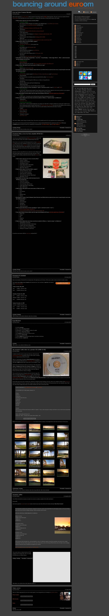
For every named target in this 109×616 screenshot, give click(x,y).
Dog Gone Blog (79, 128)
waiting (87, 112)
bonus (88, 91)
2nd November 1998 (39, 53)
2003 (20, 609)
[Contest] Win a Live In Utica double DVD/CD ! (28, 133)
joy (87, 100)
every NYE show (36, 50)
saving (91, 107)
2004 (80, 88)
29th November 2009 (32, 47)
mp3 (30, 490)
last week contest (25, 16)
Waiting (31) (78, 41)
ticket (81, 110)
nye (92, 104)
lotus (92, 101)
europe (82, 96)
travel (92, 111)
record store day (83, 107)
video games (80, 112)
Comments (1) (68, 314)
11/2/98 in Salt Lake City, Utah (47, 105)
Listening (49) (78, 28)
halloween (26, 316)
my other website (54, 592)
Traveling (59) (78, 39)
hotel (84, 98)
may (79, 103)
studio (37, 490)
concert (31, 129)
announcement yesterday (17, 355)
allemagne (84, 89)
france (85, 97)
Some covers (17, 588)
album (16, 583)
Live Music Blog (79, 119)
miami (87, 103)
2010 (76, 56)
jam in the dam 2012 (81, 100)
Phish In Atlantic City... (81, 125)
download (47, 490)
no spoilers (23, 503)
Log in (85, 135)
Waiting (14, 558)
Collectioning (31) (79, 27)
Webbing (19, 314)
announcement (78, 91)
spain (91, 109)
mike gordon (92, 103)
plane (78, 107)
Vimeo (60, 122)
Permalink (62, 127)
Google (37, 154)
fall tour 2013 (91, 96)
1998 (13, 490)
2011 (75, 54)
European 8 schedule (19, 275)
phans (82, 106)
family (76, 97)
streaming (35, 316)
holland (80, 98)
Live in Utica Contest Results (22, 12)
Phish (28, 138)
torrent (44, 490)
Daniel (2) (78, 65)
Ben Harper (35, 74)
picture (91, 106)
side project (85, 109)
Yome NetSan (16, 13)
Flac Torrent (39, 387)
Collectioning (15, 488)
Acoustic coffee (17, 494)
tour (89, 111)
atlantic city (84, 91)
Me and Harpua (79, 130)
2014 (76, 50)
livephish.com (87, 101)
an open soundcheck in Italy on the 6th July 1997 (42, 39)
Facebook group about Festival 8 (27, 421)
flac (39, 490)
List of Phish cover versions (52, 23)
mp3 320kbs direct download (30, 387)
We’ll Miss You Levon (81, 126)
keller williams (77, 101)
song (35, 490)
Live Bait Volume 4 (56, 124)
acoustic (17, 316)
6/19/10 (60, 87)
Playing (18, 127)
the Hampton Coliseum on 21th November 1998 (32, 28)
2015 (76, 49)
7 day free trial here (19, 283)
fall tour (86, 95)
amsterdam (89, 89)
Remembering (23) (79, 32)
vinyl (84, 112)
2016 (76, 47)
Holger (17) (78, 63)
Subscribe (86, 12)
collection (79, 92)
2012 (76, 53)
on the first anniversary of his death (56, 93)
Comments (93, 12)
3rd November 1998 (31, 360)
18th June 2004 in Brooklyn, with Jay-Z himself (34, 30)
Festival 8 (14, 356)
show (20, 129)
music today (83, 104)
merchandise (83, 103)
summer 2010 (77, 110)
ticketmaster (85, 110)
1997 (75, 88)
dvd (21, 129)
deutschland (81, 94)
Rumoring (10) (79, 35)
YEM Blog (78, 117)
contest (25, 129)
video (26, 583)
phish (14, 129)
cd (18, 490)
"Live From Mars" (49, 76)
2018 (76, 46)
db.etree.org (67, 381)
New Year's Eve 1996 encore (25, 44)
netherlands (88, 104)
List (79, 12)
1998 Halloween (28, 374)
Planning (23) (78, 29)
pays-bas (79, 106)
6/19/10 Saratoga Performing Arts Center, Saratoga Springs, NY (32, 210)
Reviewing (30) (79, 34)
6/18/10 (55, 87)
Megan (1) (78, 64)
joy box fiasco (91, 100)
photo (88, 106)
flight (82, 97)
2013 (76, 52)
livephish (28, 503)
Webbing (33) (78, 42)
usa (95, 110)
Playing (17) (78, 31)
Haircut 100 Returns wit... (82, 122)
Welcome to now (79, 123)
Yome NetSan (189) (80, 61)
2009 (13, 316)
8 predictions (17, 320)
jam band (87, 98)
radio (30, 316)
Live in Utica (15, 18)
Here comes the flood (80, 129)
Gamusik (25, 144)
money (76, 104)
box (90, 91)
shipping (76, 109)
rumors (87, 107)
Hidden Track (79, 116)
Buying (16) (78, 25)
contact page (28, 233)
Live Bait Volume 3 (46, 124)
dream (89, 94)
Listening (14, 127)
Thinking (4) (78, 38)
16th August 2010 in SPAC (40, 36)
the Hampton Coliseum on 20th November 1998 (42, 33)
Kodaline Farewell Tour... (82, 120)
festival (23, 316)
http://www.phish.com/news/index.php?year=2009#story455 (26, 547)
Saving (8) (78, 36)
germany (89, 97)
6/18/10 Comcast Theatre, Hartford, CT (27, 209)
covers (28, 129)
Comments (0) (68, 127)
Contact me (85, 134)
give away (16, 129)
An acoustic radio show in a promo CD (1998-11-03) (29, 349)
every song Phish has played (31, 25)
